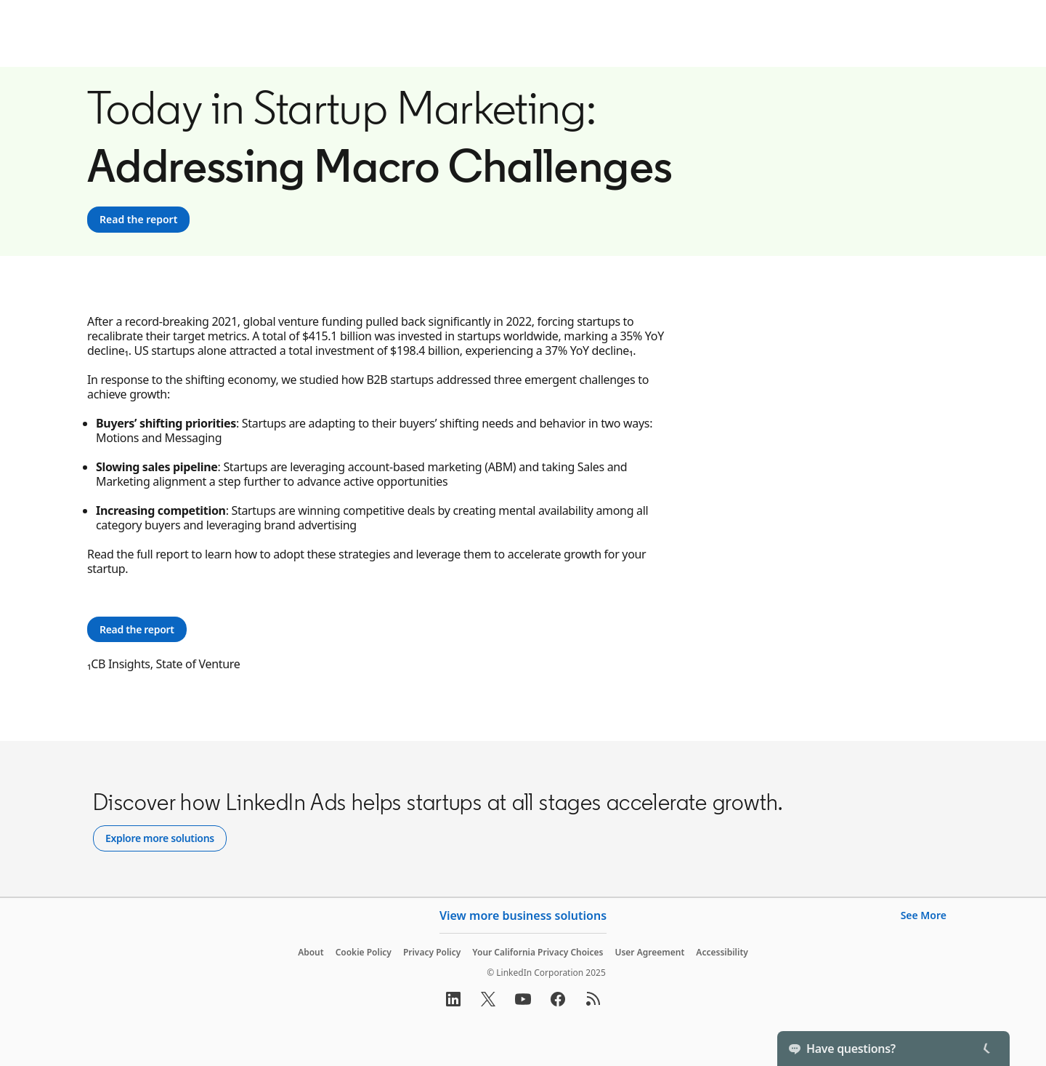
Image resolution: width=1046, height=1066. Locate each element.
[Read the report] (138, 220)
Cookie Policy (364, 952)
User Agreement (649, 952)
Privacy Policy (432, 952)
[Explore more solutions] (160, 838)
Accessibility (722, 952)
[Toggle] (986, 1048)
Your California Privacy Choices (537, 952)
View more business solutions (523, 915)
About (311, 952)
